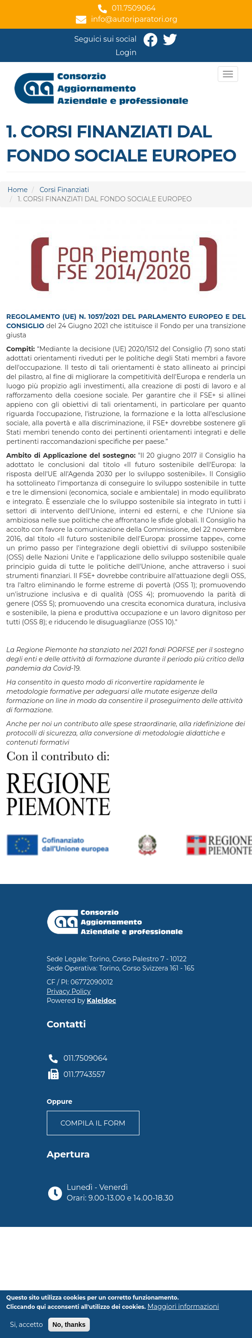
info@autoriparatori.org (134, 19)
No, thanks (69, 1325)
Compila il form (93, 1123)
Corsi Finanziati (64, 190)
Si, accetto (26, 1325)
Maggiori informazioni (183, 1307)
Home (17, 190)
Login (125, 52)
